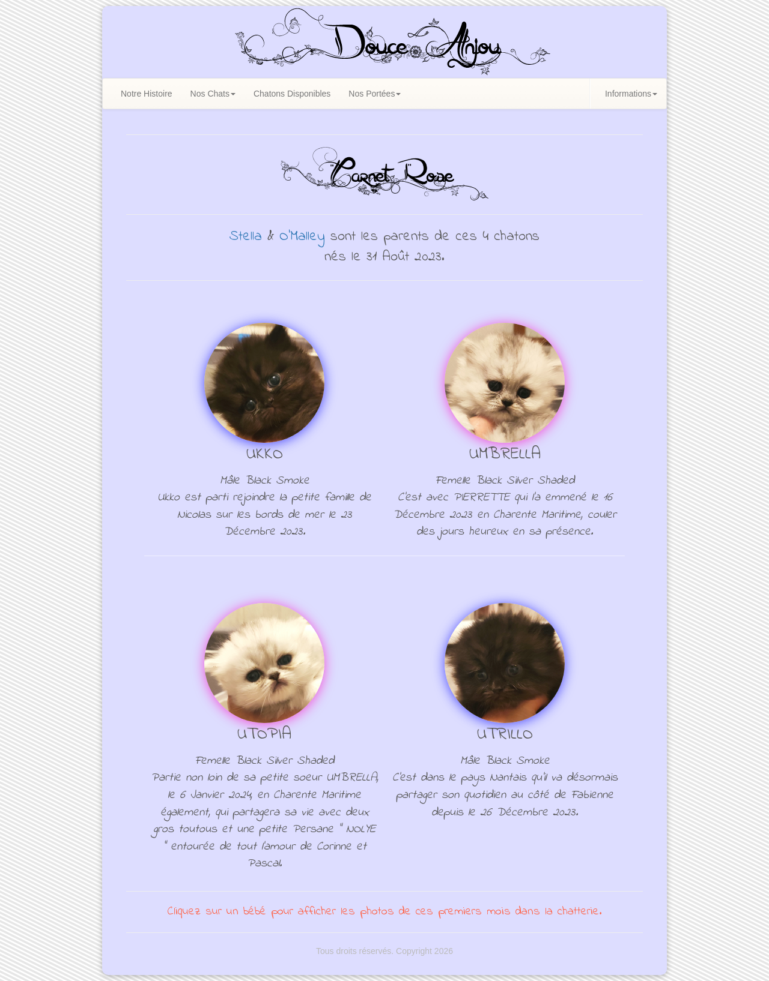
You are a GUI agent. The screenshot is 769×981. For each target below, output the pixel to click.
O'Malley (302, 236)
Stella (245, 236)
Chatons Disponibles (292, 93)
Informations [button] (631, 93)
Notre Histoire (146, 93)
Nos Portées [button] (374, 93)
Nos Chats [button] (213, 93)
